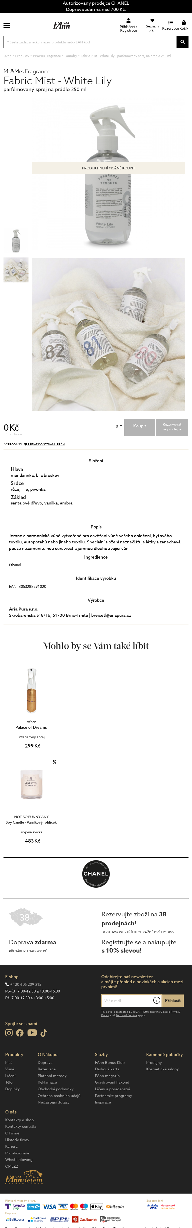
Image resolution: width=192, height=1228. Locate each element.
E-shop (11, 976)
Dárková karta (107, 1069)
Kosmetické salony (162, 1069)
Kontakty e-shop (19, 1120)
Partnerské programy (113, 1096)
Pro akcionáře (17, 1153)
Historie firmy (17, 1140)
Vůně (9, 1069)
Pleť (8, 1062)
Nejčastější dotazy (54, 1102)
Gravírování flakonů (112, 1082)
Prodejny (154, 1062)
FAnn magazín (107, 1076)
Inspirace (103, 1102)
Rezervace (47, 1069)
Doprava (45, 1062)
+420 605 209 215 (25, 984)
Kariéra (11, 1146)
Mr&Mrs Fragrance (27, 71)
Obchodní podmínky (56, 1089)
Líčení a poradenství (112, 1089)
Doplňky (12, 1089)
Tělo (8, 1082)
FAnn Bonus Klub (110, 1062)
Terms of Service (126, 1015)
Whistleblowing (18, 1159)
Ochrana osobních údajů (59, 1096)
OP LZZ (11, 1166)
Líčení (10, 1076)
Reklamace (47, 1082)
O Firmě (12, 1133)
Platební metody (52, 1076)
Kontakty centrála (20, 1126)
